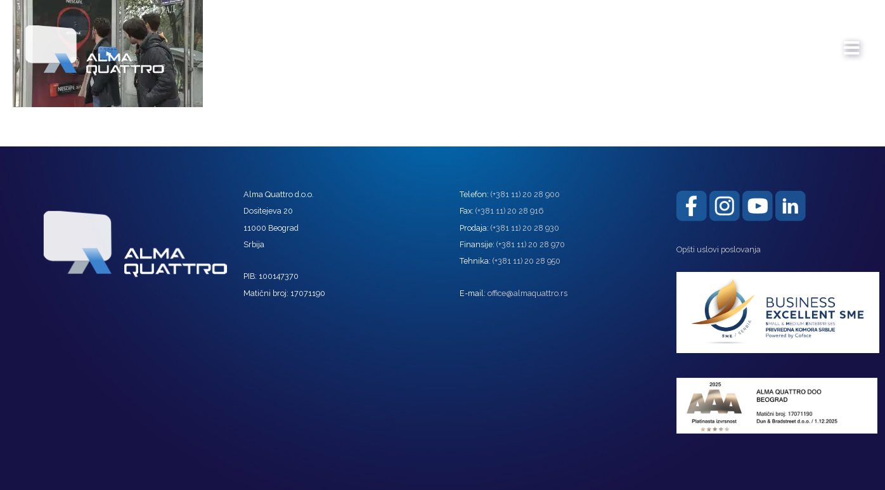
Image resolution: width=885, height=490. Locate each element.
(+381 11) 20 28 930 (525, 228)
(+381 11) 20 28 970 (530, 244)
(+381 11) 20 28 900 (525, 194)
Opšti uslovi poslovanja (718, 249)
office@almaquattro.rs (527, 293)
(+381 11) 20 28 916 (509, 211)
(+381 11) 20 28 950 (526, 261)
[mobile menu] (852, 42)
